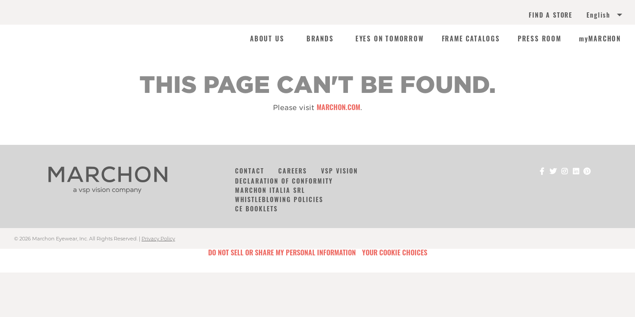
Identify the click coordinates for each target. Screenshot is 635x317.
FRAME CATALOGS (471, 38)
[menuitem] (594, 15)
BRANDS (320, 38)
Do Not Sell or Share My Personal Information (282, 252)
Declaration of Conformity (284, 180)
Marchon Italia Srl (270, 190)
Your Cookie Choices (394, 252)
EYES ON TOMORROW (389, 38)
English (598, 15)
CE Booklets (256, 208)
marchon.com (338, 107)
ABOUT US (267, 38)
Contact (249, 170)
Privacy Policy (158, 239)
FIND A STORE (550, 15)
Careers (292, 170)
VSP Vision (339, 170)
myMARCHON (600, 38)
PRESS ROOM (539, 38)
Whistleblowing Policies (279, 199)
